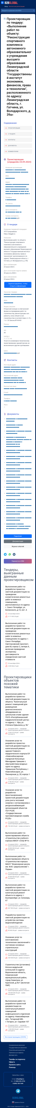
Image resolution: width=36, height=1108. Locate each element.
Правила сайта (14, 1065)
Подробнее (18, 536)
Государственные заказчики (18, 1047)
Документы (12, 145)
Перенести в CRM (18, 561)
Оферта (12, 1062)
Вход (6, 6)
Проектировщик (14, 128)
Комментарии (13, 151)
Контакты (11, 140)
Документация (17, 541)
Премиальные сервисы (16, 1052)
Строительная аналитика (17, 1050)
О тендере (11, 134)
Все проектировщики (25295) (15, 1037)
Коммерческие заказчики (17, 1045)
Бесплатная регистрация (17, 6)
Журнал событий (18, 546)
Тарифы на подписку (17, 1059)
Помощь (12, 1067)
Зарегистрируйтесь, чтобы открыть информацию (17, 285)
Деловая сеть (13, 1055)
